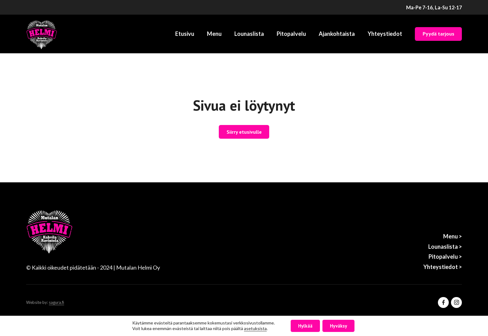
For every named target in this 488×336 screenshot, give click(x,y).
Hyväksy (338, 326)
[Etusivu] (41, 34)
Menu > (452, 236)
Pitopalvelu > (445, 256)
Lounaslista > (445, 246)
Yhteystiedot (385, 33)
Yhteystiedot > (442, 266)
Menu (214, 33)
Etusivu (184, 33)
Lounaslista (249, 33)
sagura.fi (56, 302)
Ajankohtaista (337, 33)
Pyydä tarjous (438, 34)
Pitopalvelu (291, 33)
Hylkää (305, 326)
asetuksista (255, 328)
